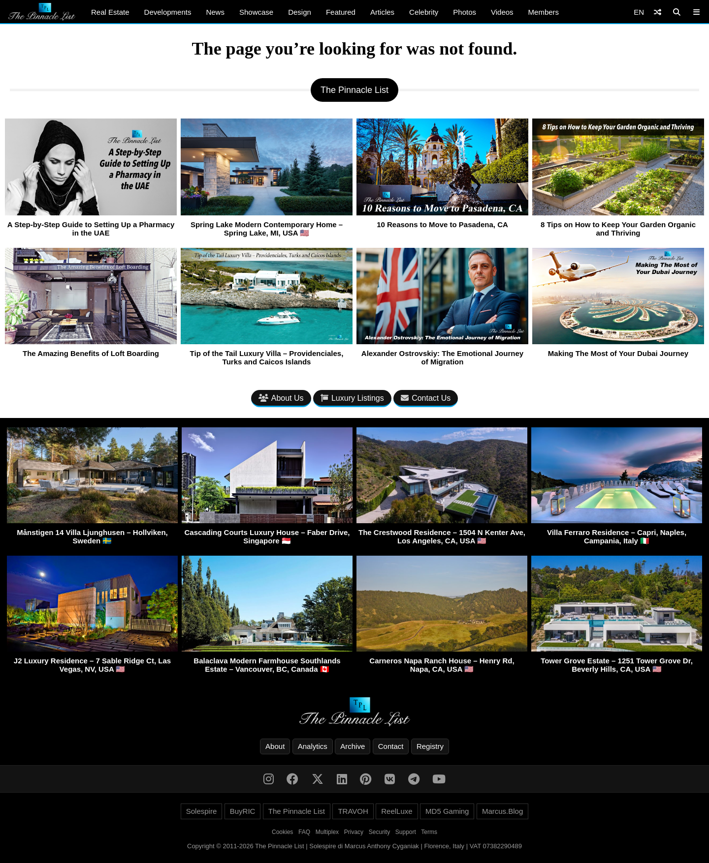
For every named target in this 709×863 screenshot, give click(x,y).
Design (299, 12)
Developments (168, 12)
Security (379, 832)
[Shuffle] (657, 12)
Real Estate (110, 12)
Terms (429, 832)
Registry (430, 746)
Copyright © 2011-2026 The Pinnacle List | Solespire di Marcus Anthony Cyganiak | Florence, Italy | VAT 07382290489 (354, 846)
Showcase (256, 12)
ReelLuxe (396, 811)
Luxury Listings (352, 398)
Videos (502, 12)
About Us (281, 398)
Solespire (201, 811)
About (275, 746)
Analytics (312, 746)
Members (543, 12)
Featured (340, 12)
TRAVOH (353, 811)
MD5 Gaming (447, 811)
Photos (464, 12)
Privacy (353, 832)
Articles (382, 12)
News (215, 12)
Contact (391, 746)
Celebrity (423, 12)
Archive (352, 746)
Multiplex (327, 832)
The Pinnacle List (296, 811)
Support (405, 832)
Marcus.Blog (502, 811)
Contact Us (426, 398)
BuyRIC (243, 811)
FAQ (304, 832)
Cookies (282, 832)
